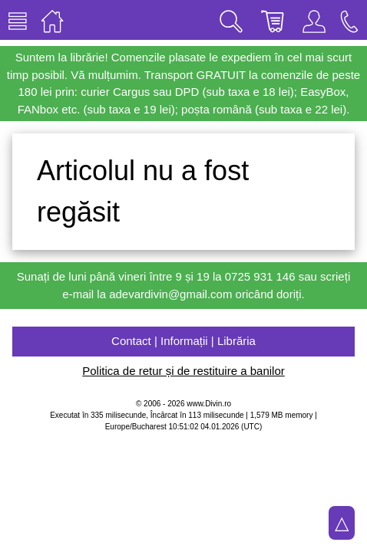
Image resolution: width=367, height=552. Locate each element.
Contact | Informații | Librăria (183, 340)
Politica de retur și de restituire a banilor (183, 370)
